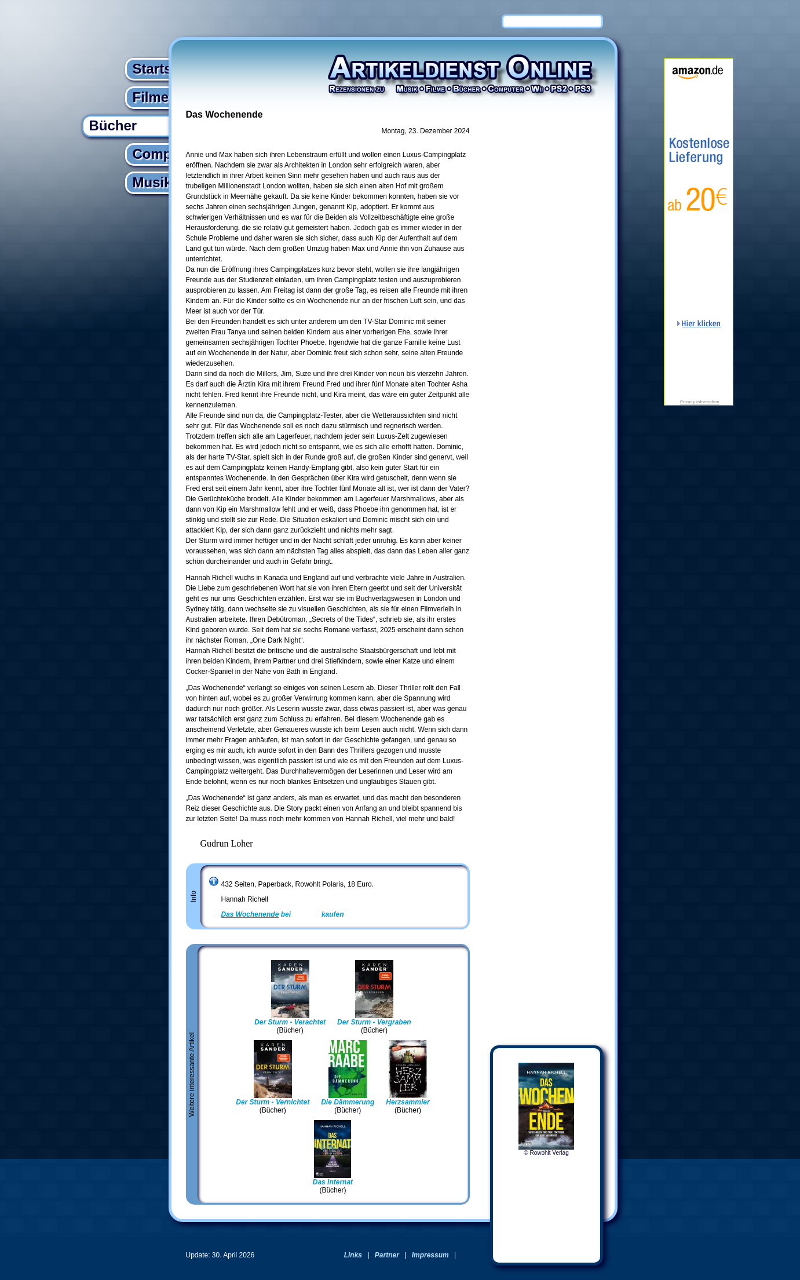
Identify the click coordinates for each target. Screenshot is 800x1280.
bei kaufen (282, 914)
